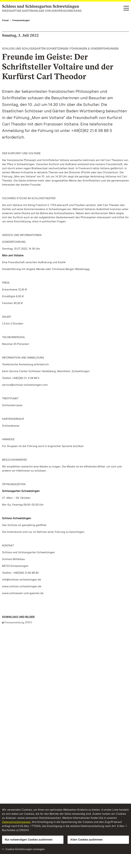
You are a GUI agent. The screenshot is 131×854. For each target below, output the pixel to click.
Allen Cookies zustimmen (86, 839)
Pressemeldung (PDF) (18, 622)
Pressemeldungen (21, 20)
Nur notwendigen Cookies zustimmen (29, 839)
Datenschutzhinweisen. (16, 822)
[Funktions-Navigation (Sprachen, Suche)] (126, 8)
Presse (5, 20)
